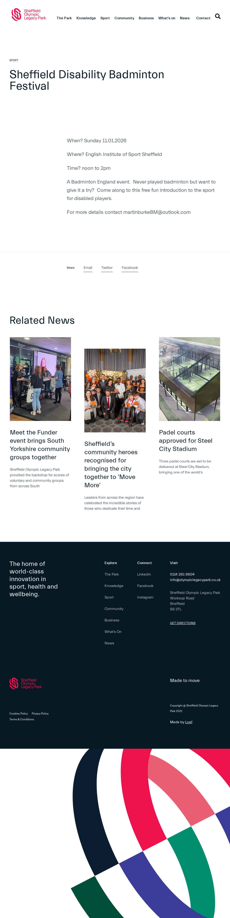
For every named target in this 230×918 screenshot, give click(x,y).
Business (146, 18)
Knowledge (86, 18)
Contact (203, 18)
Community (124, 18)
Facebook (130, 268)
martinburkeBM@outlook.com (157, 212)
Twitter (107, 268)
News (185, 18)
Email (88, 268)
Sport (105, 18)
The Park (64, 18)
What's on (166, 18)
